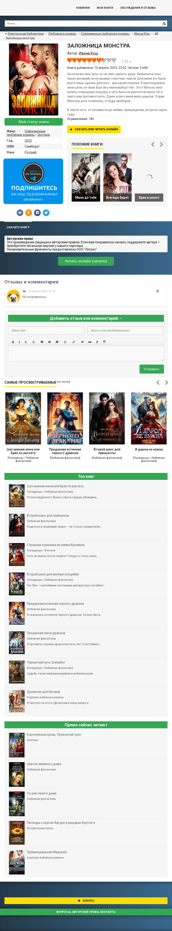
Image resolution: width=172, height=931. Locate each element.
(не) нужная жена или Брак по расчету (23, 451)
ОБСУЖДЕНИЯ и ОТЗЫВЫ (138, 7)
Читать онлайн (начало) (86, 261)
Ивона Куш (142, 33)
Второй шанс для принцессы (107, 451)
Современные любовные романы (26, 133)
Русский (31, 152)
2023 (28, 140)
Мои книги (105, 7)
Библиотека (33, 8)
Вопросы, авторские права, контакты (86, 912)
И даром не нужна (149, 449)
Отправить (151, 369)
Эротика (43, 135)
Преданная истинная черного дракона (65, 451)
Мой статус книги (34, 122)
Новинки (83, 7)
